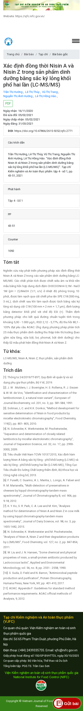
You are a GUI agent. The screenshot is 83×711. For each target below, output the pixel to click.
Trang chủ (13, 54)
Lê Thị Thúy (32, 92)
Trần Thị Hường (13, 92)
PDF (8, 103)
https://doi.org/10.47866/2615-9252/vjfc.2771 (43, 131)
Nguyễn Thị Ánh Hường (18, 96)
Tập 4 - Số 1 (15, 200)
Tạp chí (43, 54)
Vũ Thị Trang (50, 92)
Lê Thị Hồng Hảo (46, 96)
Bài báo (29, 54)
